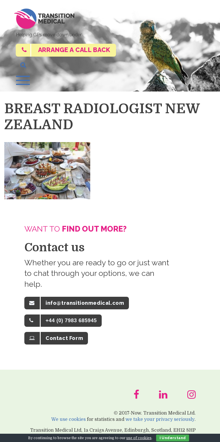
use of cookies (139, 438)
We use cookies (69, 420)
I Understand (173, 438)
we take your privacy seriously (160, 420)
